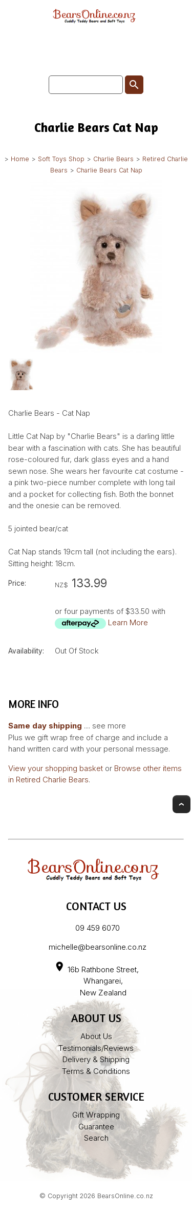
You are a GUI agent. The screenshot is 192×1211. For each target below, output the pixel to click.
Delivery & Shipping (96, 1059)
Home (20, 159)
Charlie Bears (113, 159)
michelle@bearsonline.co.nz (97, 947)
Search (96, 1138)
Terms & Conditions (96, 1071)
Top (181, 804)
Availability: (26, 651)
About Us (96, 1036)
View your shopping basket (55, 768)
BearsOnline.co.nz (125, 1196)
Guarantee (96, 1126)
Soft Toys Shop (61, 159)
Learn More (128, 622)
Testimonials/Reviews (96, 1048)
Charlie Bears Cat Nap (109, 170)
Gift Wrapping (96, 1115)
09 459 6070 (97, 928)
